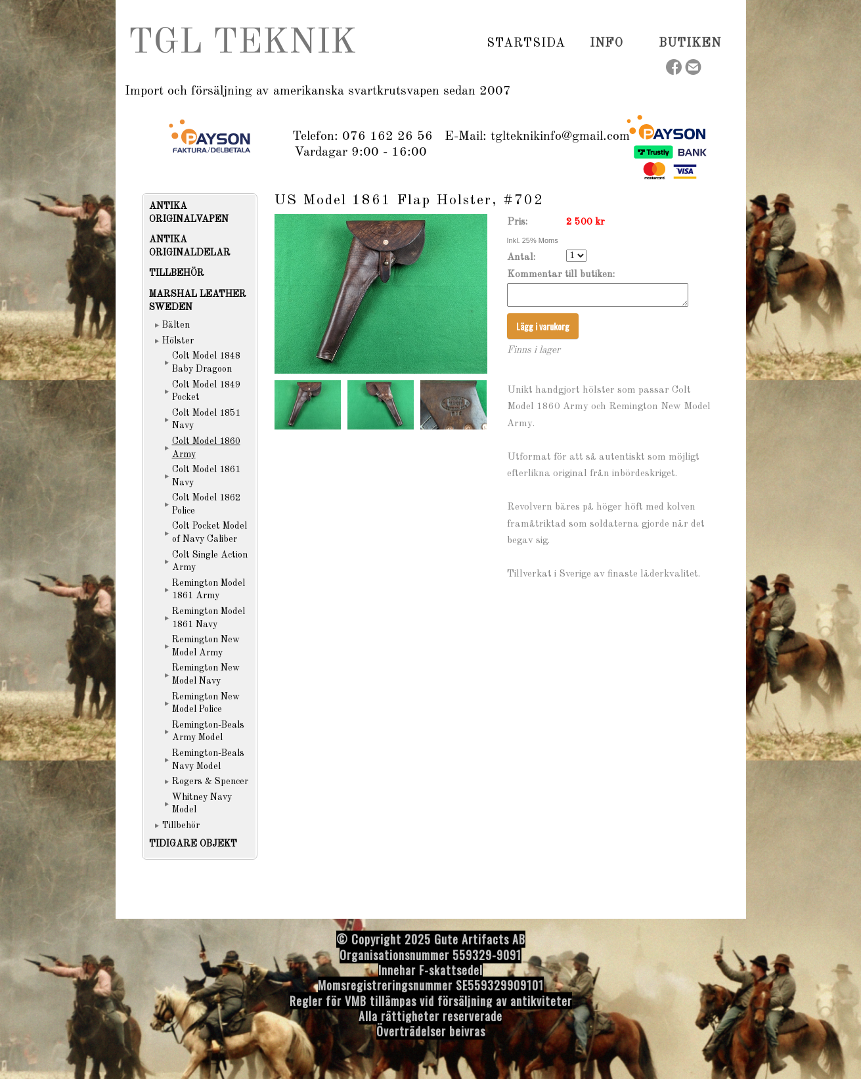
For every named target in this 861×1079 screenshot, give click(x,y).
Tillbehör (181, 825)
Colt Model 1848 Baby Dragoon (206, 362)
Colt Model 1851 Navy (206, 419)
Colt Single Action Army (210, 561)
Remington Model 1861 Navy (208, 618)
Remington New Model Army (206, 646)
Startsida (526, 43)
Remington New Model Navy (206, 674)
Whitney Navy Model (202, 804)
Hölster (178, 340)
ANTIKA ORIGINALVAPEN (189, 213)
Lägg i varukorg (542, 330)
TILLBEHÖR (176, 273)
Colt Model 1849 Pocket (206, 391)
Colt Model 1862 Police (206, 504)
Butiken (690, 43)
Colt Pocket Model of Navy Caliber (209, 532)
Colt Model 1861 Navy (206, 476)
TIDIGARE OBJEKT (193, 843)
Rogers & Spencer (210, 781)
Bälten (176, 325)
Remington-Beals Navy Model (208, 760)
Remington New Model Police (206, 703)
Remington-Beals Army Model (208, 731)
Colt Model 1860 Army (206, 448)
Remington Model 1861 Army (208, 590)
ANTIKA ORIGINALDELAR (190, 246)
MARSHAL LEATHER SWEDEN (197, 301)
